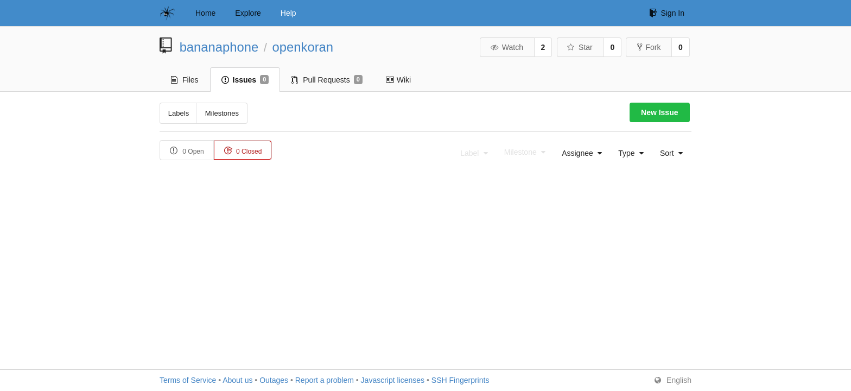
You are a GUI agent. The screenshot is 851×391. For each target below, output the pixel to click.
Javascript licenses (393, 380)
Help (288, 13)
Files (185, 79)
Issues (245, 80)
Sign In (666, 13)
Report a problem (324, 380)
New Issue (659, 112)
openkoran (302, 47)
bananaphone (219, 47)
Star (580, 47)
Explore (248, 13)
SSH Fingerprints (460, 380)
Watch (506, 47)
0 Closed (243, 150)
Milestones (222, 113)
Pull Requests (327, 80)
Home (205, 13)
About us (237, 380)
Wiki (398, 79)
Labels (178, 113)
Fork (649, 47)
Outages (273, 380)
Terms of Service (188, 380)
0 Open (187, 150)
